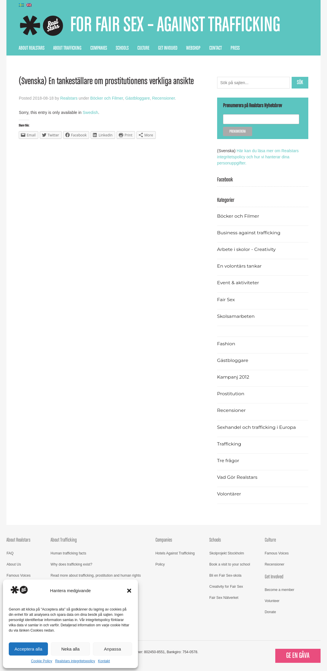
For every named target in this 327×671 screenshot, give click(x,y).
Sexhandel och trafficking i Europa (256, 427)
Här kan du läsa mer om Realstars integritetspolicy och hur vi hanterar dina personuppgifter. (258, 156)
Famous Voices (18, 575)
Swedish (90, 112)
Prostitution (230, 393)
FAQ (9, 553)
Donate (270, 612)
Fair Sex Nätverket (223, 598)
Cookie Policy (41, 661)
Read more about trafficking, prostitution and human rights (96, 575)
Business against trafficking (249, 232)
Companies (98, 48)
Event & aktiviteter (238, 282)
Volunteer (272, 601)
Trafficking (229, 444)
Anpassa (112, 648)
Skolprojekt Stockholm (226, 553)
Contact (215, 48)
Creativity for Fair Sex (226, 587)
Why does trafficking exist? (71, 564)
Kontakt (104, 661)
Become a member (279, 590)
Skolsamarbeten (236, 316)
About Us (13, 564)
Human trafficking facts (68, 553)
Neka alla (70, 648)
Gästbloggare (137, 98)
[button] (129, 591)
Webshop (193, 48)
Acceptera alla (28, 648)
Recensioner (163, 98)
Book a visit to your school (229, 564)
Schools (122, 48)
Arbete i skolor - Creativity (246, 249)
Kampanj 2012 (233, 377)
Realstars (68, 98)
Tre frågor (228, 460)
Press (235, 48)
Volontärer (229, 494)
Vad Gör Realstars (237, 477)
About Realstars (31, 48)
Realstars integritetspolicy (75, 661)
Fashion (226, 343)
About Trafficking (67, 48)
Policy (160, 564)
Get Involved (167, 48)
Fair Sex (226, 299)
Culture (143, 48)
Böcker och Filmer (106, 98)
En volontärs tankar (239, 266)
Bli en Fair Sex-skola (225, 575)
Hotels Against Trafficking (175, 553)
